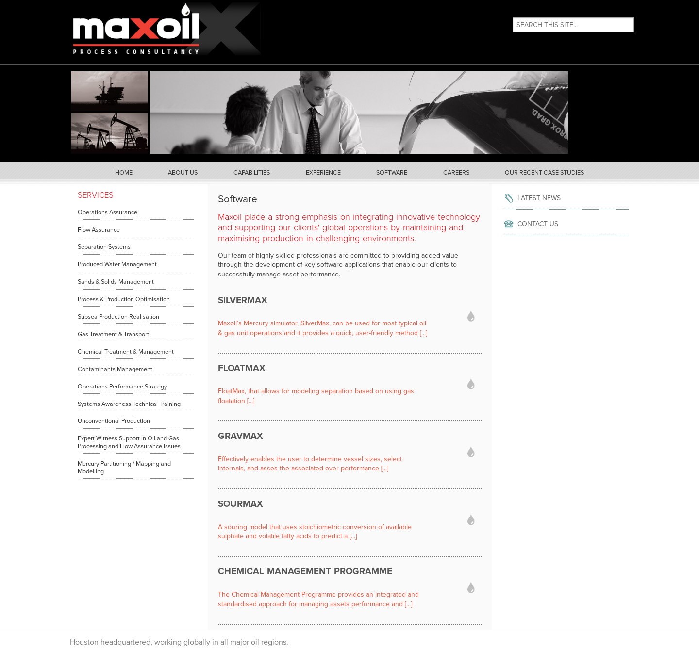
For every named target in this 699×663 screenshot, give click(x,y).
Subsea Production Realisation (118, 317)
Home (124, 173)
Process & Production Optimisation (124, 299)
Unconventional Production (114, 421)
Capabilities (251, 173)
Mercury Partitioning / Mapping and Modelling (124, 467)
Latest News (539, 198)
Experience (323, 173)
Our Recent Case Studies (544, 173)
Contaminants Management (115, 369)
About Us (183, 173)
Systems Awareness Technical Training (129, 404)
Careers (456, 173)
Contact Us (537, 224)
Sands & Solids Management (116, 282)
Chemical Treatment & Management (126, 352)
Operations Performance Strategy (122, 386)
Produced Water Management (117, 264)
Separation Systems (104, 247)
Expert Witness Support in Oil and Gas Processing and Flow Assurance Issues (129, 442)
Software (391, 173)
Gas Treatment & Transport (113, 334)
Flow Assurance (99, 230)
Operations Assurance (107, 212)
